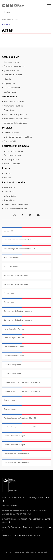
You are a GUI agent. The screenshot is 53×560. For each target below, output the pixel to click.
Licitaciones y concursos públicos (18, 137)
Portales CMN (10, 141)
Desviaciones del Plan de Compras (16, 454)
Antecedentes (9, 187)
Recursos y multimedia (15, 145)
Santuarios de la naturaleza (15, 123)
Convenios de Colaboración (14, 347)
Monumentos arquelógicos (15, 114)
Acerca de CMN (11, 56)
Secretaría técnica (11, 62)
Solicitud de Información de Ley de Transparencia (22, 382)
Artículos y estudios (12, 155)
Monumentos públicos (13, 106)
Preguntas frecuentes (13, 75)
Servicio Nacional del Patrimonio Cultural (21, 535)
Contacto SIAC (10, 92)
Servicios (10, 19)
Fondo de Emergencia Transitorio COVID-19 (20, 418)
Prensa (6, 168)
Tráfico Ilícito (9, 200)
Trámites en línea (10, 400)
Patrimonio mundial (14, 182)
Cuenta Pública (9, 293)
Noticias (7, 178)
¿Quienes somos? (11, 70)
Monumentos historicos (14, 101)
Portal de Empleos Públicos (14, 329)
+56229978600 (12, 505)
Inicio (4, 19)
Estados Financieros (11, 257)
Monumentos (9, 96)
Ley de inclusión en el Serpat (14, 436)
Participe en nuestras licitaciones (16, 275)
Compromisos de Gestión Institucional (18, 311)
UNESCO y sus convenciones (16, 204)
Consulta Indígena (11, 132)
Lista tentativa (10, 196)
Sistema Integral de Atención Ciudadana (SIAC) (21, 240)
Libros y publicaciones (13, 151)
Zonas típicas (9, 110)
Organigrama (9, 83)
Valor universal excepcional (15, 208)
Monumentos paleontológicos (16, 119)
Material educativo (12, 164)
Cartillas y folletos (11, 159)
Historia (7, 79)
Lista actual (8, 191)
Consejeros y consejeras (14, 66)
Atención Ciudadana (11, 527)
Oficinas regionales (12, 87)
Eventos (7, 173)
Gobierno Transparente (12, 364)
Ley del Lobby (9, 231)
